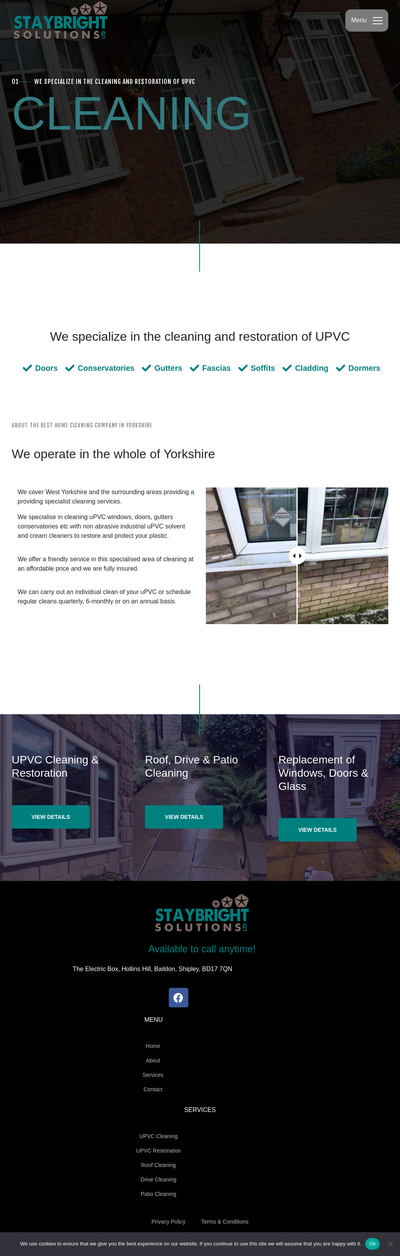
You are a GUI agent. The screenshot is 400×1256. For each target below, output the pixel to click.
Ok (372, 1244)
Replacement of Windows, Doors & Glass (323, 773)
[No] (390, 1244)
